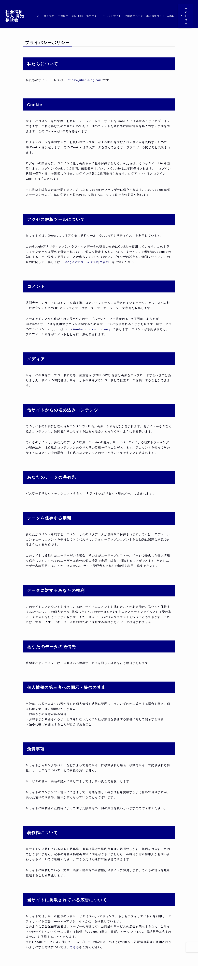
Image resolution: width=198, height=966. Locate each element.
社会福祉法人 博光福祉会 (14, 16)
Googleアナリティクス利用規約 (86, 262)
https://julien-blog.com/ (85, 80)
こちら (74, 947)
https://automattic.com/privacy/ (88, 329)
